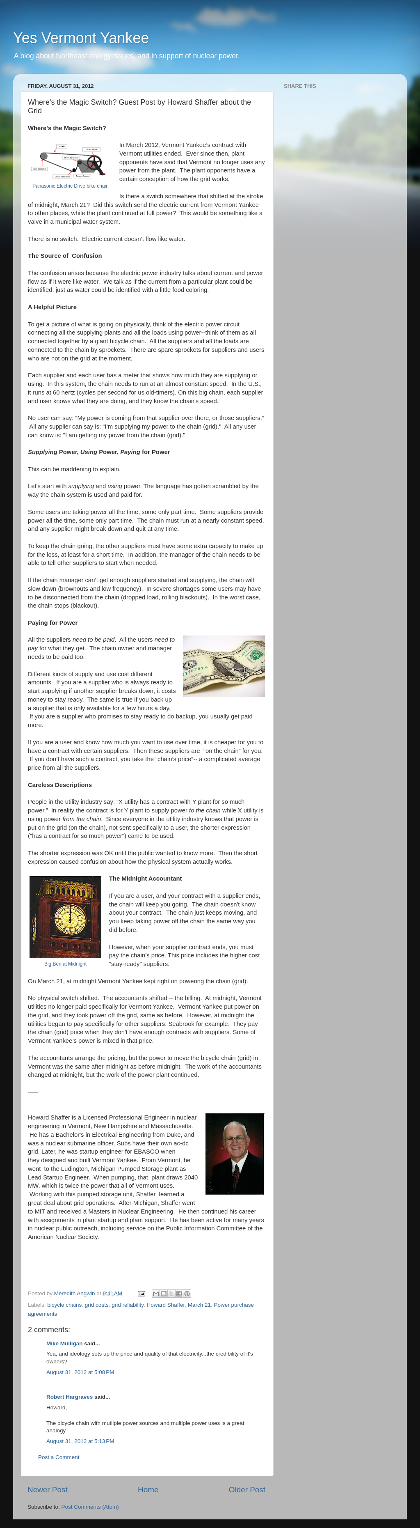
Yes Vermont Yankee (81, 38)
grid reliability (128, 1305)
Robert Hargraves (69, 1397)
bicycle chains (64, 1305)
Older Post (247, 1489)
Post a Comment (59, 1457)
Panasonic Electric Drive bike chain (70, 186)
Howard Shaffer (165, 1305)
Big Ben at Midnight (65, 964)
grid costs (97, 1305)
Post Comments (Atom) (90, 1507)
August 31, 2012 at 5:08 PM (80, 1372)
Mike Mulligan (64, 1343)
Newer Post (47, 1489)
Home (148, 1489)
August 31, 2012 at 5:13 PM (80, 1441)
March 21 (199, 1305)
